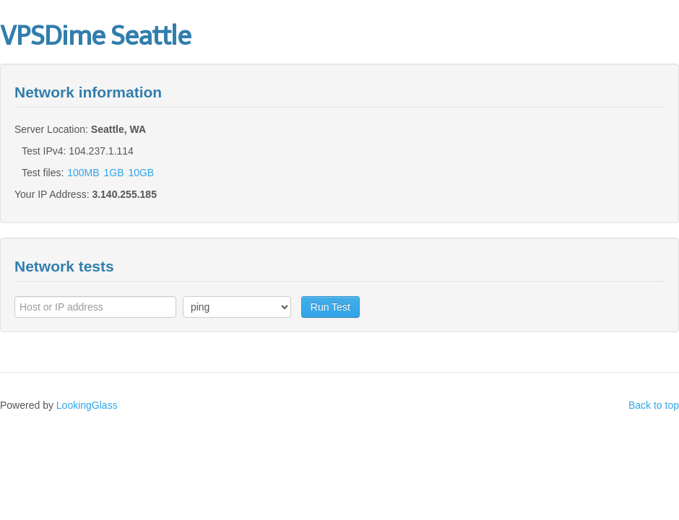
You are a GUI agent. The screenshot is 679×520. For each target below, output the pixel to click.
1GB (114, 172)
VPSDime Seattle (95, 35)
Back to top (653, 405)
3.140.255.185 (124, 194)
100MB (83, 172)
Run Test (330, 307)
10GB (141, 172)
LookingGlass (87, 405)
